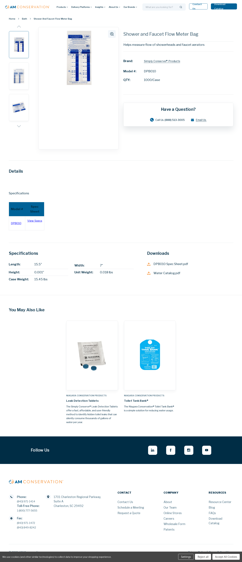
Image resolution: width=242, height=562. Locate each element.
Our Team (170, 510)
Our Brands (130, 7)
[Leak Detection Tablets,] (92, 355)
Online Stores (173, 515)
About (168, 504)
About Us (114, 7)
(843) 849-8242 (28, 529)
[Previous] (19, 26)
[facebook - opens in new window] (167, 452)
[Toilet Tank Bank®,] (149, 355)
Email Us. (201, 120)
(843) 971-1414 (27, 503)
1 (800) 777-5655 (29, 512)
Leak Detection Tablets (85, 401)
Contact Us (197, 6)
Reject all (203, 557)
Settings (186, 557)
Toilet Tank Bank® (138, 401)
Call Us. (166, 120)
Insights (100, 7)
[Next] (19, 126)
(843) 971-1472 (27, 525)
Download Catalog (219, 6)
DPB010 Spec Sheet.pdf (167, 264)
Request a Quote (129, 515)
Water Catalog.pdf (163, 273)
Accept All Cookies (226, 557)
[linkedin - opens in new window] (148, 452)
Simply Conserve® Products (164, 61)
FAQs (212, 515)
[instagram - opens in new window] (187, 452)
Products (62, 7)
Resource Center (220, 504)
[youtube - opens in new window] (206, 452)
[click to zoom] (111, 34)
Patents (169, 531)
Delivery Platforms (81, 7)
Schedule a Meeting (131, 510)
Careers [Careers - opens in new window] (169, 520)
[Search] (181, 7)
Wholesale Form (174, 526)
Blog (212, 510)
